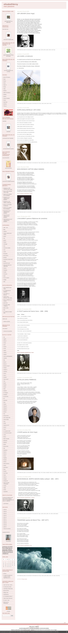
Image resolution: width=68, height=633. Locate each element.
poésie (5, 261)
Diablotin (5, 390)
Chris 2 (5, 375)
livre (3, 548)
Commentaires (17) (35, 373)
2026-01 (5, 515)
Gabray (5, 404)
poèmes (5, 551)
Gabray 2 (5, 406)
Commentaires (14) (35, 304)
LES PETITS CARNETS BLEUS (8, 181)
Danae (5, 81)
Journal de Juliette (7, 247)
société (9, 547)
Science (5, 268)
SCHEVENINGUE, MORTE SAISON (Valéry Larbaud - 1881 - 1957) (38, 479)
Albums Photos (6, 532)
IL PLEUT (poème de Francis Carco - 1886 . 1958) (32, 311)
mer (52, 575)
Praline (5, 465)
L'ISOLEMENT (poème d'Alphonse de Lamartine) (32, 218)
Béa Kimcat (6, 210)
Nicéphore (5, 450)
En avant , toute (6, 600)
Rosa (4, 469)
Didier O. (5, 84)
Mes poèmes (6, 255)
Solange (5, 478)
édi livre (5, 573)
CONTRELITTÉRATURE (8, 588)
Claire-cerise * (6, 379)
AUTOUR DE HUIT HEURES (8, 148)
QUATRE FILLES (7, 263)
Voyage (5, 279)
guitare (5, 240)
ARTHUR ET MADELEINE (8, 39)
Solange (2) (6, 480)
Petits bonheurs (6, 463)
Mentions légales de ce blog (25, 629)
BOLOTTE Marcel (7, 77)
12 (3, 563)
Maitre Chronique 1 (7, 92)
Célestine (5, 371)
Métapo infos (6, 592)
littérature (9, 548)
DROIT (5, 236)
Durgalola (5, 394)
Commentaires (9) (35, 472)
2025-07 (5, 526)
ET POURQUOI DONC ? (8, 596)
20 (5, 565)
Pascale (5, 459)
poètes (45, 162)
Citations (5, 231)
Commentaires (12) (35, 425)
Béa (4, 360)
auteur (10, 551)
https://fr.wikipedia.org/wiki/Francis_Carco (25, 352)
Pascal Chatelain (7, 98)
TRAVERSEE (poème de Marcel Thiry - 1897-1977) (33, 520)
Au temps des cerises (7, 586)
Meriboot (5, 442)
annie (5, 344)
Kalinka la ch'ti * (6, 425)
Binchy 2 (5, 363)
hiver (42, 472)
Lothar (5, 434)
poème (44, 49)
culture (4, 552)
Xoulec (5, 489)
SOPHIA (5, 104)
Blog (4, 229)
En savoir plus (55, 631)
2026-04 (5, 509)
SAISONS (8, 131)
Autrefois (5, 358)
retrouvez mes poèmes (8, 331)
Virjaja (5, 487)
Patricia (5, 461)
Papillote (5, 457)
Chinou (5, 373)
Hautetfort (37, 626)
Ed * (4, 398)
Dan (4, 191)
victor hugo (53, 49)
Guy (4, 413)
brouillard (47, 472)
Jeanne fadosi (6, 419)
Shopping (5, 270)
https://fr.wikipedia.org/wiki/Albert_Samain (24, 193)
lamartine (53, 304)
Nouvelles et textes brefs (8, 259)
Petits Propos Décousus (8, 598)
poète (42, 49)
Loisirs (5, 251)
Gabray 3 (5, 408)
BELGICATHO (6, 590)
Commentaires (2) (35, 49)
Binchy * (5, 362)
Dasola (5, 386)
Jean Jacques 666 (7, 417)
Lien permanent (29, 49)
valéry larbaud (55, 513)
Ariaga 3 (5, 354)
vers (55, 425)
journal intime (7, 550)
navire (54, 575)
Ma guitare (5, 253)
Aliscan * (5, 340)
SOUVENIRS (8, 541)
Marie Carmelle (6, 438)
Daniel (5, 383)
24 (12, 565)
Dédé (5, 388)
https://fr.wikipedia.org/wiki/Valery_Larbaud (25, 497)
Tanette (5, 485)
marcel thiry (58, 575)
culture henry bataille (53, 162)
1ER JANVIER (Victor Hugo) (25, 13)
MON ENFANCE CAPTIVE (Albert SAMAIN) (30, 169)
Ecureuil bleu (6, 396)
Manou (5, 436)
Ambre (5, 342)
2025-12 (5, 517)
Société (5, 272)
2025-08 (5, 524)
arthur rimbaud (62, 425)
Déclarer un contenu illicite (15, 629)
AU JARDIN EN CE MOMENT (7, 198)
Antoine (5, 346)
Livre (4, 249)
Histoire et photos (7, 321)
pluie (60, 373)
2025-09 (5, 522)
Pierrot (5, 100)
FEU (4, 309)
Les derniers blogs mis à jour (24, 628)
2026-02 (5, 513)
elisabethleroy (11, 4)
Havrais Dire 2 (6, 415)
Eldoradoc (5, 400)
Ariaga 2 (5, 352)
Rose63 (5, 471)
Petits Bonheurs (6, 219)
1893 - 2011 (6, 227)
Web (4, 281)
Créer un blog (31, 626)
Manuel (5, 96)
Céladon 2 (5, 369)
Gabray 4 (5, 409)
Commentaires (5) (35, 162)
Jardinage (5, 244)
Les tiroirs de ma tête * (8, 432)
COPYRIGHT (6, 503)
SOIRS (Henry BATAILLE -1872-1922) (28, 110)
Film (4, 238)
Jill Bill (5, 423)
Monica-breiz (6, 446)
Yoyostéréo (6, 491)
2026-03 (5, 511)
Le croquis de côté (7, 431)
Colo (4, 381)
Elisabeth (5, 188)
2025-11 (5, 519)
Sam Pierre (6, 473)
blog (55, 629)
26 (3, 566)
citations (5, 554)
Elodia (5, 86)
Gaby (5, 88)
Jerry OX (5, 215)
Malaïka (5, 94)
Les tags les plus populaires (44, 628)
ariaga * (5, 350)
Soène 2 (5, 477)
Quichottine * (6, 467)
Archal (5, 348)
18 (14, 563)
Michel (5, 444)
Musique (5, 257)
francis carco (57, 373)
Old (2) (5, 455)
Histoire (5, 242)
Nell (4, 448)
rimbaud (58, 425)
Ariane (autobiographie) (8, 356)
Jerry (4, 421)
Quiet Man (5, 102)
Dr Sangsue (6, 392)
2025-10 (5, 521)
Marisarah (5, 440)
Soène (5, 475)
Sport (5, 275)
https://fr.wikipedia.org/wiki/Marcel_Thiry (24, 545)
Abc (4, 337)
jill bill (5, 204)
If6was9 (5, 90)
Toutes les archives (7, 528)
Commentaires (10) (35, 103)
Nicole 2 (5, 452)
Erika (4, 402)
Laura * (5, 429)
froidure (44, 472)
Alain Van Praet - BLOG (8, 584)
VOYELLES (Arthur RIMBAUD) (26, 379)
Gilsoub (5, 411)
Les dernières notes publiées (34, 628)
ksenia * (5, 427)
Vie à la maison (6, 277)
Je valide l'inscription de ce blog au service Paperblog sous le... (8, 576)
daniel (5, 194)
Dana (5, 79)
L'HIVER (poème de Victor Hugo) (27, 432)
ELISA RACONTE (8, 168)
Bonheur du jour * (7, 365)
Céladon (5, 367)
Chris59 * (5, 377)
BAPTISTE (6, 303)
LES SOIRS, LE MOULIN (25, 56)
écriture (10, 552)
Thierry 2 (5, 106)
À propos (8, 611)
